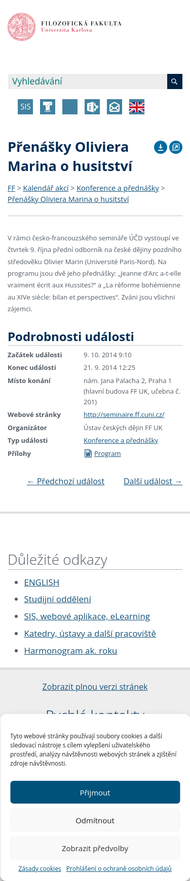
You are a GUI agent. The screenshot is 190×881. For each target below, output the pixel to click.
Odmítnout (95, 820)
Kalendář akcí (46, 188)
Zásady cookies (39, 868)
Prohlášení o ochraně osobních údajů (119, 868)
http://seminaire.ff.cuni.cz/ (124, 414)
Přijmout (95, 792)
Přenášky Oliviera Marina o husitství (68, 199)
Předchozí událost (65, 481)
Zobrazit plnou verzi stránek (95, 686)
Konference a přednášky (118, 188)
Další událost (153, 481)
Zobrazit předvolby (95, 848)
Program (102, 453)
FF (11, 188)
